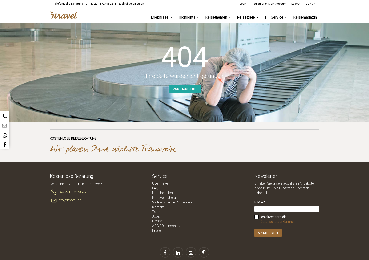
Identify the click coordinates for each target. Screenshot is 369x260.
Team (156, 212)
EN (314, 3)
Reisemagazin (305, 17)
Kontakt (158, 207)
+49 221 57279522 (68, 192)
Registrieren (260, 3)
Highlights (190, 17)
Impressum (160, 230)
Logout (295, 3)
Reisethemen (218, 17)
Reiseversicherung (166, 197)
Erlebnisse (162, 17)
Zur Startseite (184, 89)
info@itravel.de (66, 200)
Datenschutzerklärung (277, 221)
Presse (157, 221)
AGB (155, 226)
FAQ (155, 188)
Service (280, 17)
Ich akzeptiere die (277, 219)
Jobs (156, 216)
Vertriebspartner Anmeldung (173, 202)
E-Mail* (259, 202)
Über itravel (160, 183)
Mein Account (277, 3)
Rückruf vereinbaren (131, 3)
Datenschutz (171, 226)
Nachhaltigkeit (162, 193)
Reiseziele (248, 17)
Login (243, 3)
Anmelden (268, 233)
